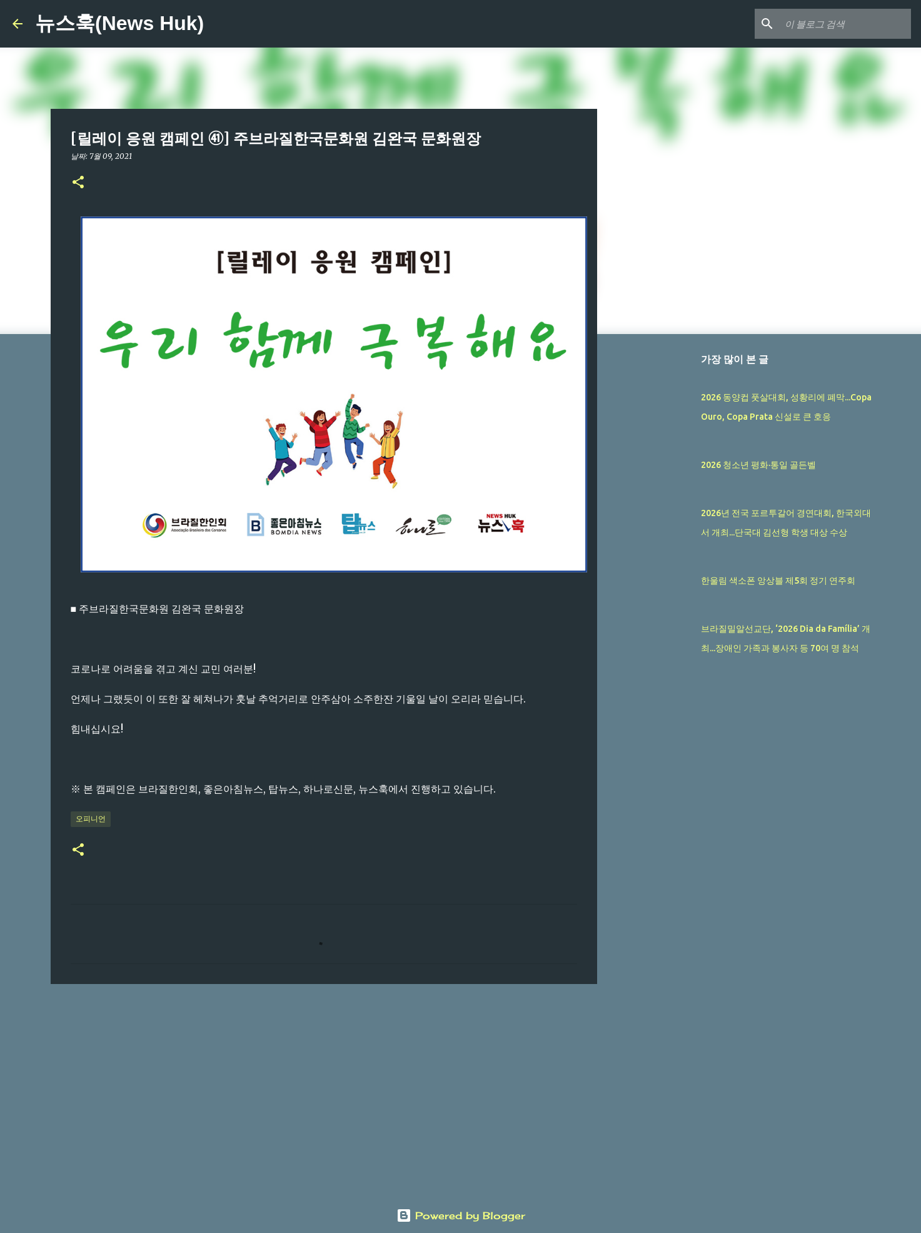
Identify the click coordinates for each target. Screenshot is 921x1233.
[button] (78, 183)
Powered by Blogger (460, 1215)
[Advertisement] (324, 1090)
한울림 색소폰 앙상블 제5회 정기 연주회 (778, 581)
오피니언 (91, 818)
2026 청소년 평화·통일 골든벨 (758, 465)
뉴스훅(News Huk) (119, 23)
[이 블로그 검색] (845, 24)
